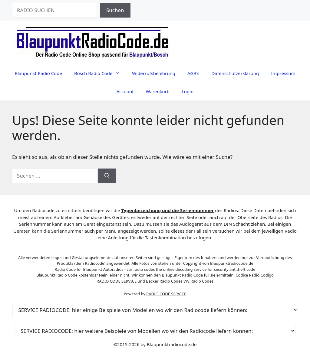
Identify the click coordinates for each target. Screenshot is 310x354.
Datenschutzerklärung (235, 73)
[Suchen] (107, 176)
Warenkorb (158, 91)
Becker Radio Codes (164, 281)
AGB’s (193, 73)
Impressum (283, 73)
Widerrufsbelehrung (153, 73)
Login (187, 91)
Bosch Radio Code (100, 73)
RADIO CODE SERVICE (117, 281)
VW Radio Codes (198, 281)
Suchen (115, 10)
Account (125, 91)
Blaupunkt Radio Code (38, 73)
